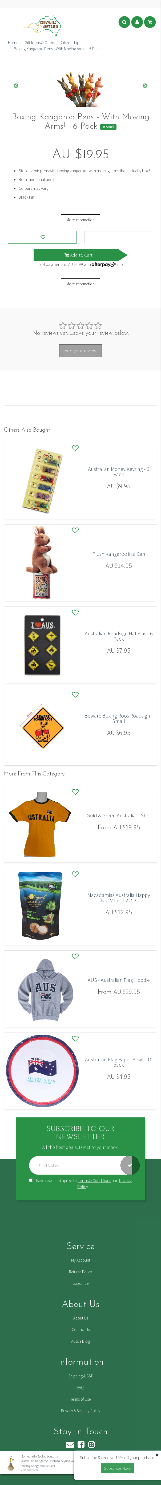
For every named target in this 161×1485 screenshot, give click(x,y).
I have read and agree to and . (80, 1183)
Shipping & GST (80, 1375)
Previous (16, 86)
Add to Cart (78, 255)
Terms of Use (80, 1399)
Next (145, 86)
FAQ (80, 1387)
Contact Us (81, 1329)
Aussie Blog (80, 1341)
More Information (80, 219)
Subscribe (80, 1283)
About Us (80, 1318)
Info (119, 264)
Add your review (80, 351)
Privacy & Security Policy (80, 1410)
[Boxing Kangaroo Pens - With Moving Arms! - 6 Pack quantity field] (118, 237)
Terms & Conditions (94, 1180)
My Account (80, 1260)
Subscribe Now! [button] (117, 1468)
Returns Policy (80, 1271)
